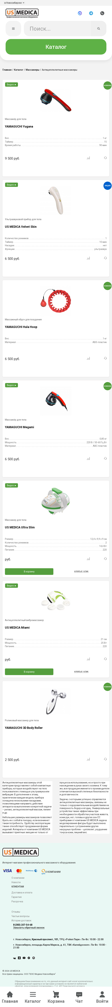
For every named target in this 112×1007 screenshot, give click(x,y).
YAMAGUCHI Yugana (19, 128)
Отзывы (16, 913)
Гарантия (17, 898)
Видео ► (12, 86)
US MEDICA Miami (17, 629)
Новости (16, 884)
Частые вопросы (20, 917)
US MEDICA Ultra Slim (20, 529)
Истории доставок (21, 922)
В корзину (29, 573)
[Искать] (99, 30)
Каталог (56, 48)
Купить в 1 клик (81, 573)
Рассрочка (17, 903)
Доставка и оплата (22, 894)
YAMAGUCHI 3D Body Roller (24, 729)
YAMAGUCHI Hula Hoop (21, 328)
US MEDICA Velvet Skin (21, 228)
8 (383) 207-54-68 (22, 926)
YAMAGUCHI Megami (19, 428)
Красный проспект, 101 (45, 941)
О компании (18, 879)
